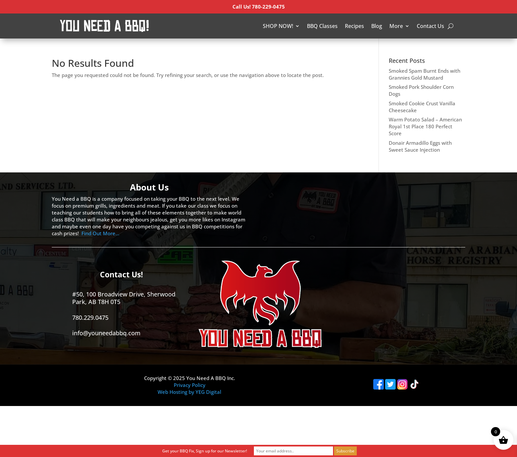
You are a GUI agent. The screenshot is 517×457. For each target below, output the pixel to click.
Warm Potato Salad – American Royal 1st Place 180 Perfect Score (425, 126)
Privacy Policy (189, 385)
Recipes (354, 26)
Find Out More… (100, 233)
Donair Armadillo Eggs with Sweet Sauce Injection (420, 146)
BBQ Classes (322, 26)
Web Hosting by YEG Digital (189, 392)
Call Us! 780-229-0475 (258, 6)
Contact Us (430, 26)
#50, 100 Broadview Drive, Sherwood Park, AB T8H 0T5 (123, 298)
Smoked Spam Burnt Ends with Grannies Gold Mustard (424, 74)
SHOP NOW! (278, 26)
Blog (376, 26)
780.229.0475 (90, 317)
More (396, 26)
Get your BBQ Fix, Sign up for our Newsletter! (204, 451)
